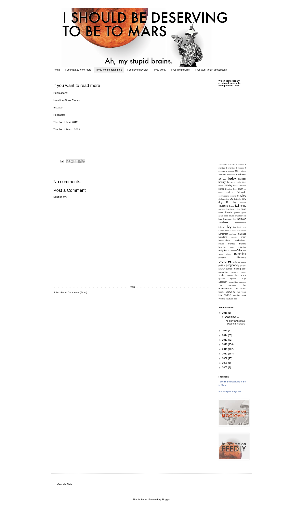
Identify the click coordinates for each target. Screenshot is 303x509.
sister (237, 275)
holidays (241, 219)
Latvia (233, 230)
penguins (222, 257)
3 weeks (231, 164)
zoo (235, 299)
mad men (233, 234)
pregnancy (232, 265)
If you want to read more (109, 69)
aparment (231, 174)
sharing (230, 275)
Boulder (243, 186)
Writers (221, 298)
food (244, 209)
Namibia (222, 247)
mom (243, 237)
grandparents (240, 216)
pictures (225, 261)
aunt (224, 179)
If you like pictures (180, 69)
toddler (221, 292)
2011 (225, 349)
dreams (243, 202)
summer (242, 282)
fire (238, 209)
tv (234, 291)
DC (231, 199)
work (244, 295)
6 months (230, 168)
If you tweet (159, 69)
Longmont (223, 234)
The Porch (240, 288)
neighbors (223, 250)
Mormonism (224, 240)
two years (241, 292)
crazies (241, 195)
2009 (225, 358)
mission (234, 237)
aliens (243, 171)
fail (237, 205)
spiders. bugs (238, 279)
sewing (221, 275)
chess (220, 192)
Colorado (241, 192)
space (243, 275)
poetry (243, 262)
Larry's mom (223, 230)
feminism (231, 209)
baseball (242, 179)
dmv (244, 199)
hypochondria (240, 223)
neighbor (242, 247)
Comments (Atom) (77, 292)
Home (57, 69)
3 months (222, 164)
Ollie (239, 250)
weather (236, 295)
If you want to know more (78, 69)
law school (241, 230)
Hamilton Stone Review (66, 100)
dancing (225, 199)
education (223, 206)
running (237, 269)
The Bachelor (227, 285)
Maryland (222, 237)
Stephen (222, 282)
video (227, 295)
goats (220, 216)
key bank (237, 227)
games (237, 213)
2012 (225, 344)
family (243, 205)
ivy (229, 227)
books (236, 186)
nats (232, 247)
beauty (222, 182)
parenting (240, 253)
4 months (240, 164)
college (230, 192)
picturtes (236, 262)
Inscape (57, 107)
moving (242, 243)
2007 (225, 367)
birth (239, 182)
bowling (222, 189)
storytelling (233, 282)
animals (222, 174)
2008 (225, 363)
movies (231, 243)
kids (244, 227)
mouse (221, 244)
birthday (228, 185)
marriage (242, 234)
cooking (233, 196)
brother (229, 189)
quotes (229, 269)
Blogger (166, 499)
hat (234, 219)
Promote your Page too (229, 391)
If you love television (137, 69)
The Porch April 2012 (65, 122)
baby (232, 178)
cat (245, 189)
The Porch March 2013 (66, 129)
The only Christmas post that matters (234, 322)
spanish (221, 279)
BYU (240, 189)
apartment (240, 174)
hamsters (227, 219)
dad (220, 199)
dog (220, 202)
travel (228, 291)
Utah (220, 295)
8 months (230, 171)
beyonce (231, 182)
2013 (225, 339)
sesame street (238, 272)
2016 (225, 312)
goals (244, 213)
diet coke (237, 199)
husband (223, 222)
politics (221, 265)
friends (228, 212)
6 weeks (240, 168)
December (231, 316)
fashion (221, 209)
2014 (225, 335)
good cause (229, 216)
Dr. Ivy (231, 202)
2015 (225, 330)
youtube (229, 298)
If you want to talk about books (211, 69)
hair (220, 219)
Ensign (231, 206)
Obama (233, 251)
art (219, 179)
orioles (228, 254)
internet (222, 227)
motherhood (240, 240)
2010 (225, 353)
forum (220, 213)
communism (223, 196)
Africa (237, 171)
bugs (235, 189)
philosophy (241, 257)
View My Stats (64, 484)
